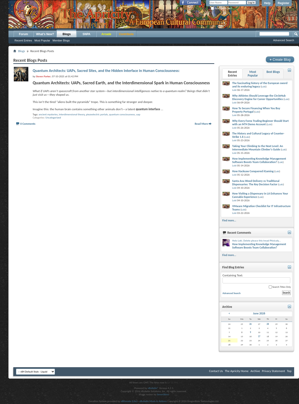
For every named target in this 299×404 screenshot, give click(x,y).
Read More (201, 123)
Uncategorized (53, 117)
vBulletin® (153, 388)
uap (138, 114)
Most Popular (42, 40)
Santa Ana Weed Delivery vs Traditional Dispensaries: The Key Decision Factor (255, 182)
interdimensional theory (72, 114)
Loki (263, 86)
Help (267, 3)
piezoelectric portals (97, 114)
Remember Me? (221, 8)
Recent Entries (23, 40)
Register (283, 3)
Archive (255, 371)
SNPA (86, 34)
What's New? (45, 34)
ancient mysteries (48, 114)
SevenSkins (163, 394)
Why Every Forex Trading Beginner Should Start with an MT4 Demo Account (260, 122)
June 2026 (259, 313)
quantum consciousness (122, 114)
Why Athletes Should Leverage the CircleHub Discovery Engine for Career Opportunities (259, 97)
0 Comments (27, 123)
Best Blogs (273, 72)
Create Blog (280, 59)
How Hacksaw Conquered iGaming (253, 171)
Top (289, 371)
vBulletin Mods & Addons (153, 401)
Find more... (229, 220)
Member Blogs (61, 40)
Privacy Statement (273, 371)
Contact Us (216, 371)
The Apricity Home (237, 371)
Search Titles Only (280, 286)
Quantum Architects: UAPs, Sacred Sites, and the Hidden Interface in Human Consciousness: (106, 70)
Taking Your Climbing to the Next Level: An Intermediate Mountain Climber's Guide (257, 147)
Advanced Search (283, 40)
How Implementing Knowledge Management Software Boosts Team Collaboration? (259, 160)
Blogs (67, 34)
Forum (23, 34)
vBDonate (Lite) (129, 401)
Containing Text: (256, 278)
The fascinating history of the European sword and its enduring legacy (259, 84)
